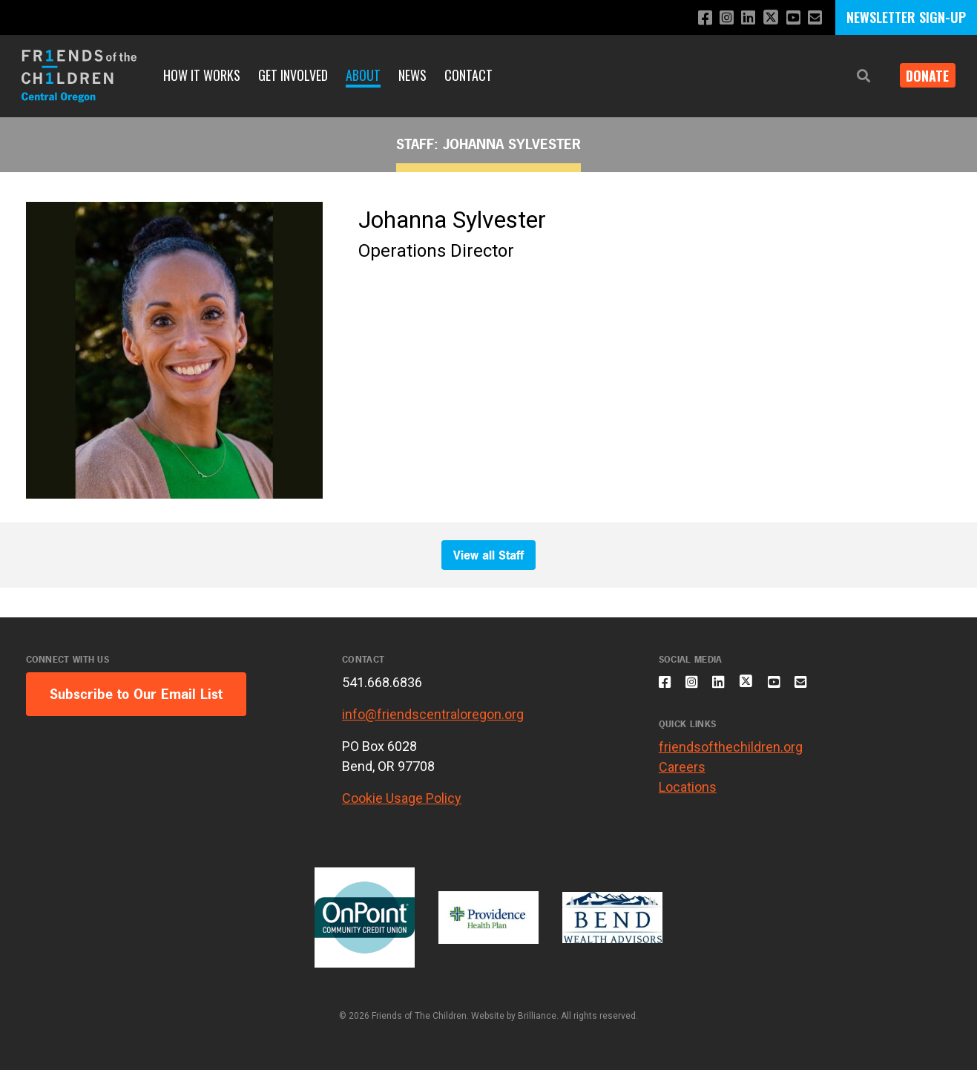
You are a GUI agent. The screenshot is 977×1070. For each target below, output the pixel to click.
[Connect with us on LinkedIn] (741, 18)
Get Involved (293, 75)
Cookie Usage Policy (401, 798)
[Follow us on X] (765, 19)
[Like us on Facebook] (693, 18)
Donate (922, 75)
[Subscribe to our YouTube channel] (790, 18)
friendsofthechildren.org (731, 756)
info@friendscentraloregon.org (433, 714)
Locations (688, 796)
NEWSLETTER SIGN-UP (906, 17)
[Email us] (814, 18)
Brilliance (537, 1016)
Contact (468, 75)
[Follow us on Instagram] (717, 18)
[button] (852, 76)
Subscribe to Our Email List (136, 694)
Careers (682, 776)
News (412, 75)
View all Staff (488, 555)
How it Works (201, 75)
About (363, 75)
